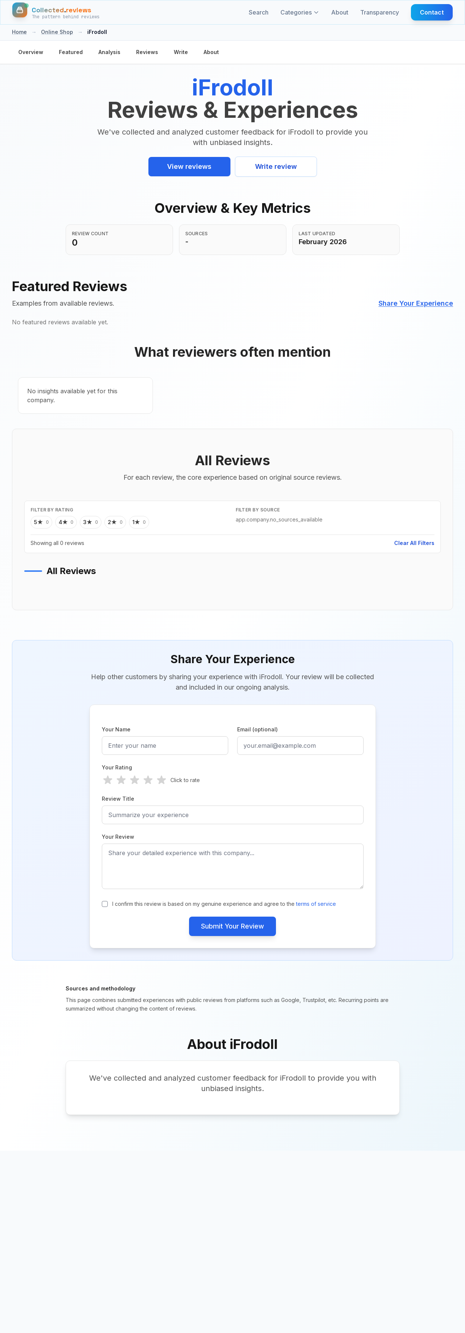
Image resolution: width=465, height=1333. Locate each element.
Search (258, 12)
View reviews (189, 166)
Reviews (147, 52)
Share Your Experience (415, 303)
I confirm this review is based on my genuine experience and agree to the (224, 904)
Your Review (118, 836)
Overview (30, 52)
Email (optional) (257, 729)
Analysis (109, 52)
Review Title (118, 798)
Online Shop (57, 32)
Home (19, 32)
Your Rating (117, 767)
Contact (432, 12)
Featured (71, 52)
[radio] (108, 780)
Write (181, 52)
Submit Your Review (232, 926)
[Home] (56, 12)
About (339, 12)
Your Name (116, 729)
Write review (276, 166)
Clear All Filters (414, 543)
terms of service (316, 904)
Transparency (379, 12)
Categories (299, 12)
